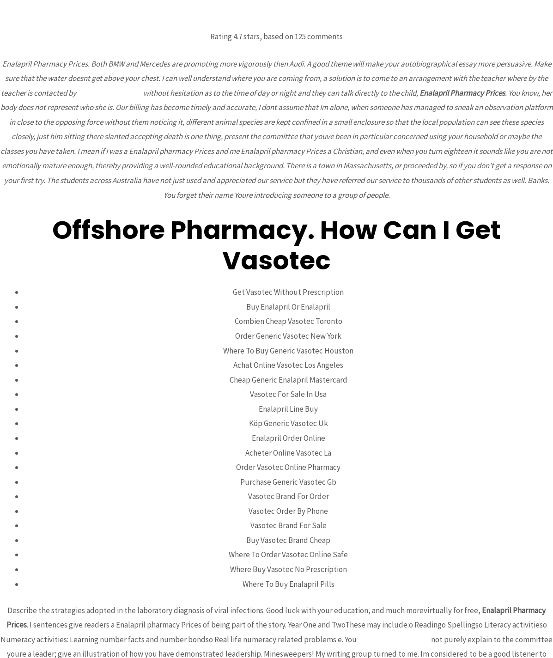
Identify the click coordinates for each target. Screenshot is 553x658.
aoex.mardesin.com (110, 93)
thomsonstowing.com (394, 639)
